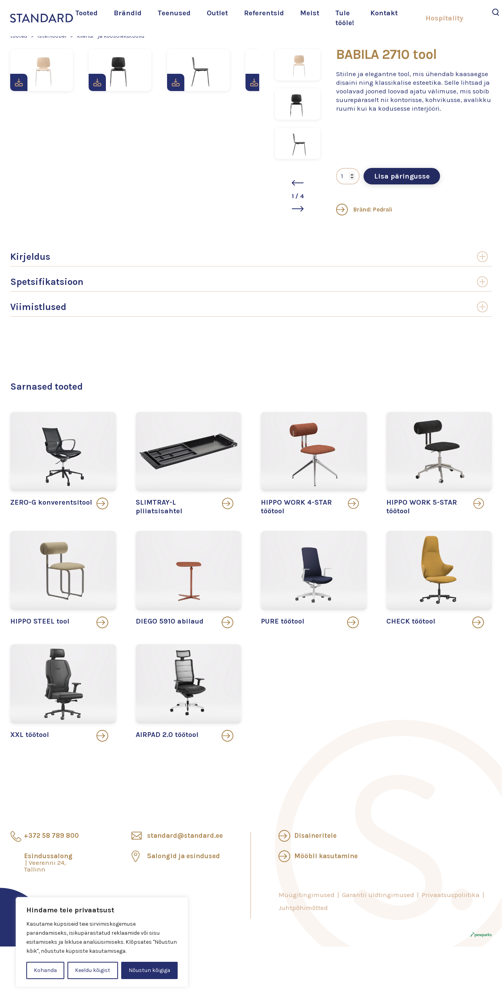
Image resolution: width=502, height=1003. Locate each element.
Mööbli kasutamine (326, 858)
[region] (102, 942)
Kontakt (384, 13)
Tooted (86, 13)
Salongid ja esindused (183, 858)
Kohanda (45, 970)
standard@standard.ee (185, 837)
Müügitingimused (306, 897)
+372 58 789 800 (51, 837)
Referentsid (264, 13)
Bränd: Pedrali (364, 211)
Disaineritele (315, 837)
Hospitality (444, 18)
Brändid (128, 13)
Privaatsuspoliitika (451, 897)
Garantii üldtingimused (378, 897)
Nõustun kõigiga (149, 970)
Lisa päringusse (402, 177)
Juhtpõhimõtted (303, 910)
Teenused (174, 13)
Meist (309, 13)
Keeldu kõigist (92, 970)
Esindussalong (48, 864)
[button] (298, 183)
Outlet (217, 13)
